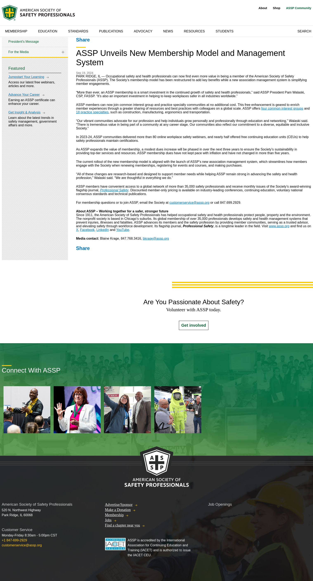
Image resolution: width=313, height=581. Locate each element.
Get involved (193, 325)
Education (47, 31)
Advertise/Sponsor (119, 505)
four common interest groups (282, 108)
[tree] (35, 47)
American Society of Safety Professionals (39, 13)
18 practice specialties (92, 112)
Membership (16, 31)
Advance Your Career (24, 94)
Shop (276, 8)
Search (304, 31)
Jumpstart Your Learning (26, 77)
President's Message (23, 41)
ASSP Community (298, 8)
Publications (111, 31)
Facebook (87, 230)
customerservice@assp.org (189, 202)
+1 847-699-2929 (14, 540)
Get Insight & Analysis (24, 112)
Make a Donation (118, 510)
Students (224, 31)
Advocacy (143, 31)
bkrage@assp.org (156, 238)
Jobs (108, 520)
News (168, 31)
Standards (78, 31)
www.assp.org (279, 226)
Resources (194, 31)
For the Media (18, 52)
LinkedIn (102, 230)
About (263, 8)
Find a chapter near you (122, 525)
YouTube (122, 230)
